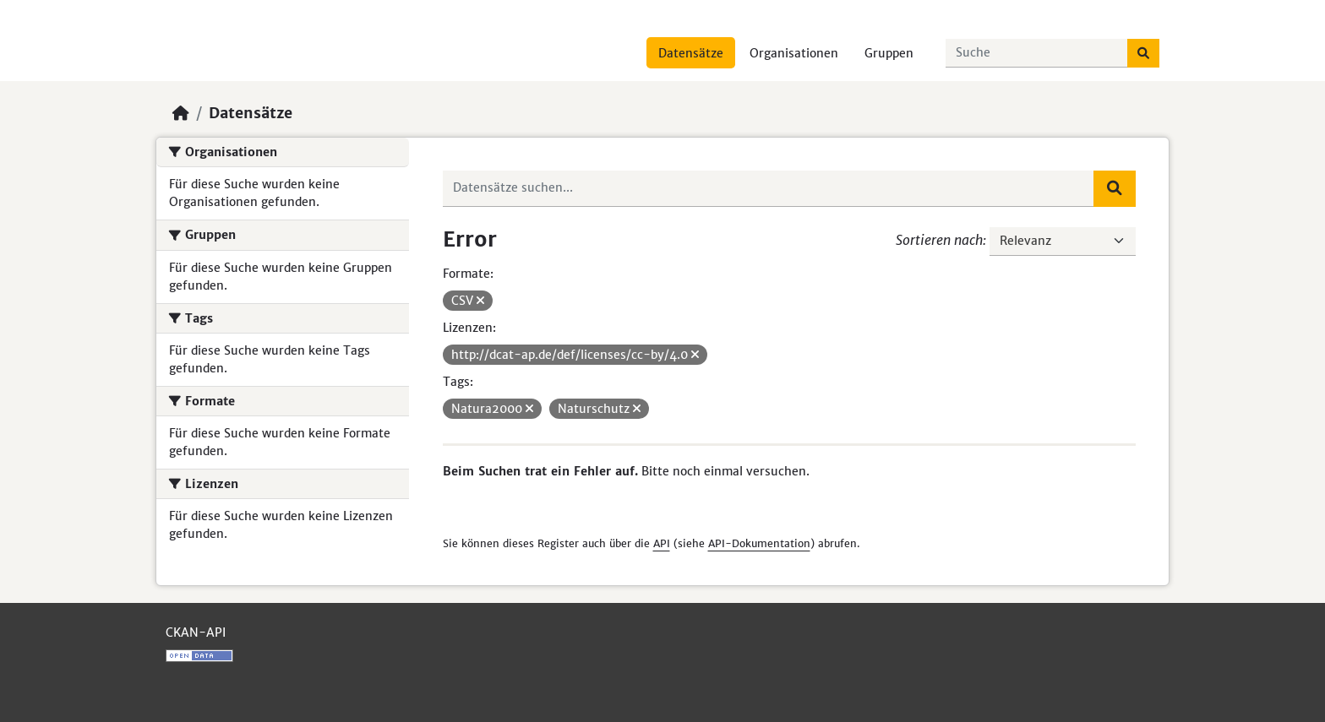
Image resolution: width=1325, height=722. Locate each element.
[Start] (180, 113)
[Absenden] (1143, 53)
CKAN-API (196, 632)
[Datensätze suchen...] (1037, 53)
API (661, 543)
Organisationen (794, 53)
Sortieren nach (939, 239)
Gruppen (888, 53)
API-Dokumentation (759, 543)
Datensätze (690, 53)
